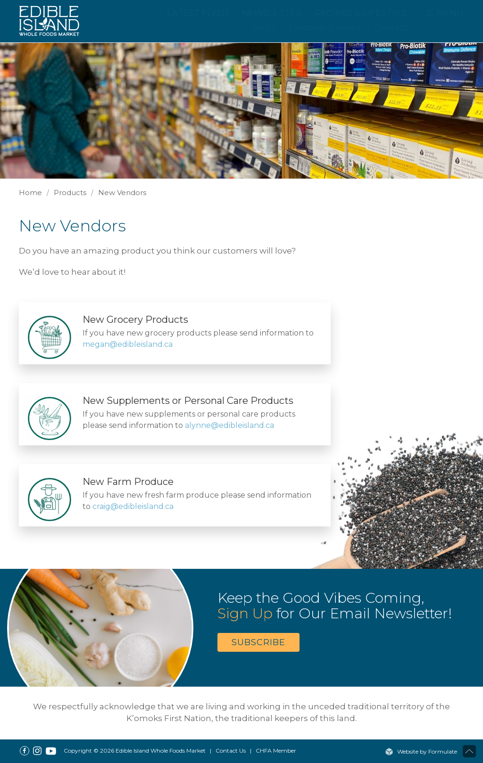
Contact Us (231, 750)
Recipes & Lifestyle (361, 13)
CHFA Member (276, 750)
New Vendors (122, 192)
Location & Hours (325, 28)
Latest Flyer (197, 13)
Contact (391, 28)
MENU (444, 13)
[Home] (54, 20)
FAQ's (264, 28)
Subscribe (258, 642)
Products (70, 192)
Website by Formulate (421, 751)
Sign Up (245, 613)
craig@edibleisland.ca (133, 506)
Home (30, 192)
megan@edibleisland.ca (128, 344)
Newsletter (272, 13)
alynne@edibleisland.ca (229, 425)
